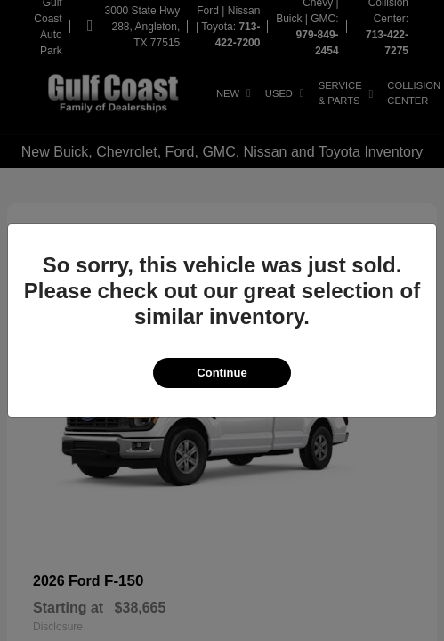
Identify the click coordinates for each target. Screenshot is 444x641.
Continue (221, 372)
